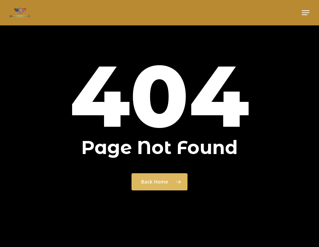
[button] (305, 12)
